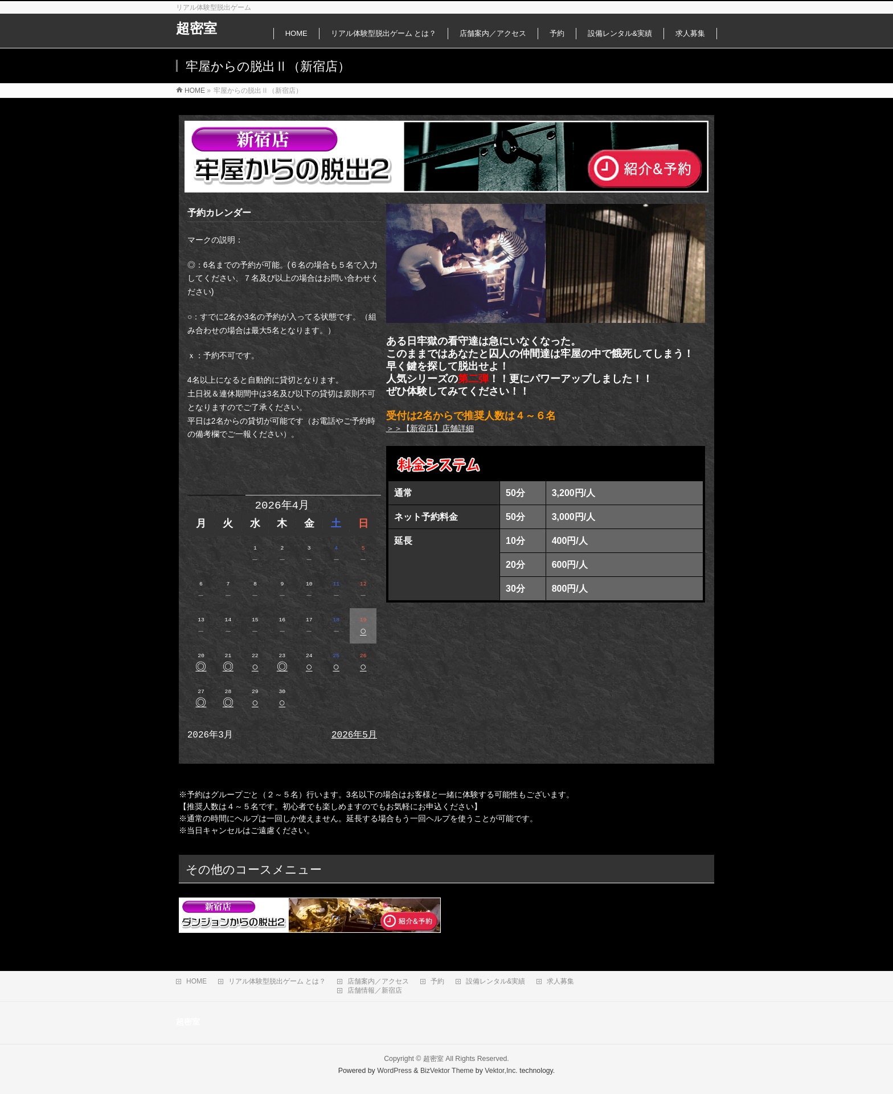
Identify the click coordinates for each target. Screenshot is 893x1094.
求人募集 (560, 981)
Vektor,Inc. (501, 1071)
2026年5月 (354, 735)
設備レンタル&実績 (495, 981)
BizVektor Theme (447, 1071)
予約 (437, 981)
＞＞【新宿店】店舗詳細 (430, 428)
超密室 (196, 28)
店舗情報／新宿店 (374, 990)
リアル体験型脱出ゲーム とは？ (277, 981)
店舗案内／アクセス (378, 981)
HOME (196, 981)
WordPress (394, 1071)
